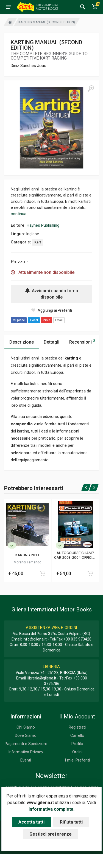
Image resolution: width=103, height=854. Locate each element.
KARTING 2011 (27, 555)
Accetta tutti (31, 822)
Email (59, 320)
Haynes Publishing (43, 225)
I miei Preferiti (77, 760)
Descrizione (21, 342)
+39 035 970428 (77, 639)
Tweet (34, 320)
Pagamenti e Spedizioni (26, 743)
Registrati (77, 727)
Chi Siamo (25, 727)
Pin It (46, 320)
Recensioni (82, 341)
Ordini (77, 751)
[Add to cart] (43, 573)
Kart (37, 242)
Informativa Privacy (25, 751)
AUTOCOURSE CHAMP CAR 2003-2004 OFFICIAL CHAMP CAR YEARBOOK (75, 554)
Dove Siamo (26, 735)
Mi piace (19, 320)
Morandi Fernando (27, 562)
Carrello (77, 735)
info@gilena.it (35, 639)
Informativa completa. (51, 809)
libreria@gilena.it (41, 678)
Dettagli (51, 342)
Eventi (25, 760)
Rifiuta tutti (71, 822)
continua (18, 213)
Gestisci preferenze (50, 834)
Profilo (77, 743)
